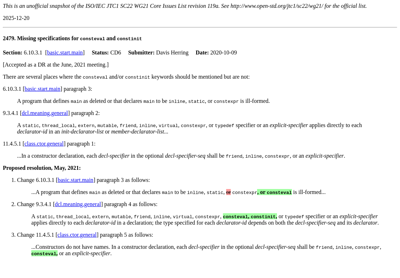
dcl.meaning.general (45, 113)
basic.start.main (64, 52)
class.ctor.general (44, 144)
